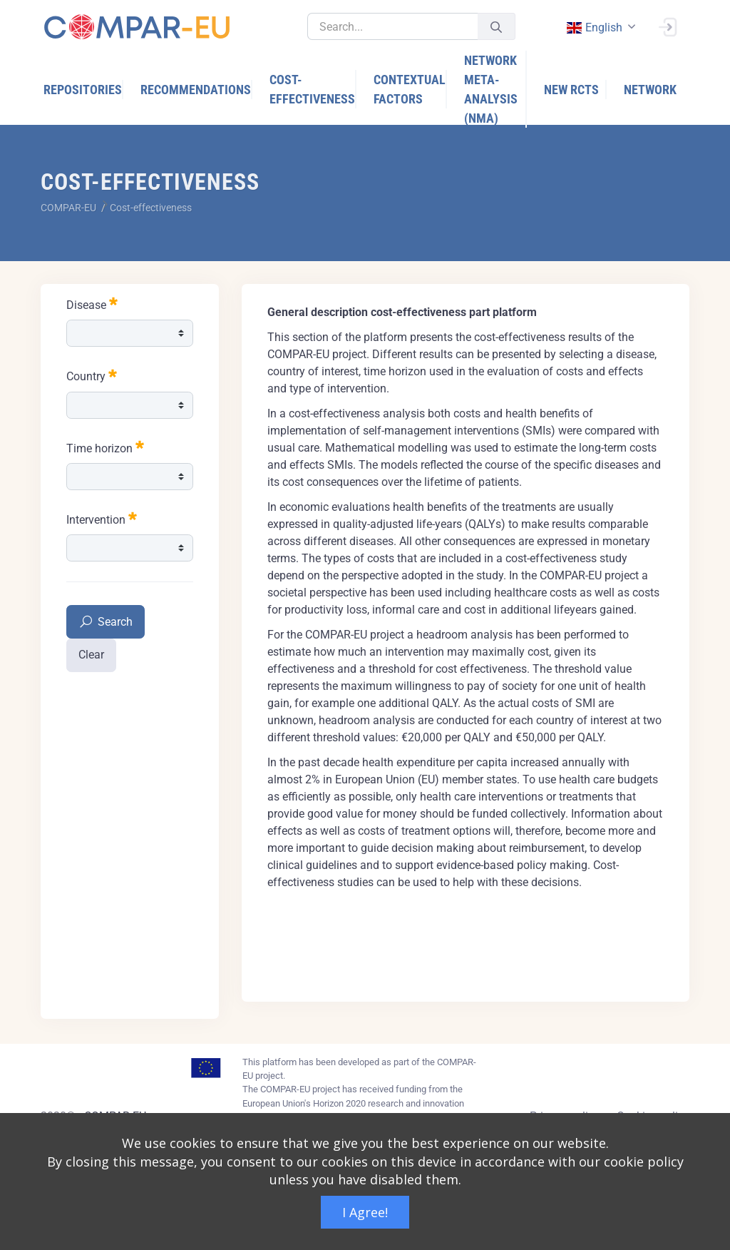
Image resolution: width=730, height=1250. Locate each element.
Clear (91, 654)
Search (105, 622)
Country (91, 375)
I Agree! (365, 1212)
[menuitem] (83, 89)
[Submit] (496, 26)
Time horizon (105, 447)
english (594, 27)
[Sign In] (667, 26)
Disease (92, 303)
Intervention (101, 518)
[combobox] (599, 27)
